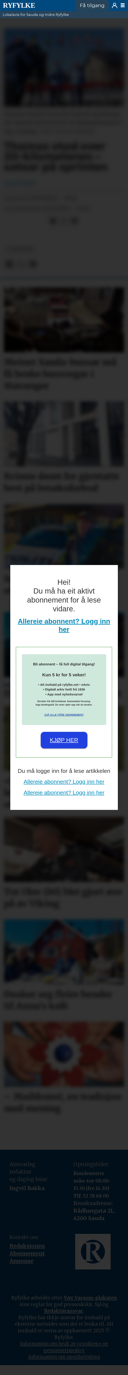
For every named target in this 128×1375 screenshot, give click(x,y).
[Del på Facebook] (53, 221)
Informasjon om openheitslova (64, 1357)
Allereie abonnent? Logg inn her (64, 781)
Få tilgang (92, 5)
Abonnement (27, 1253)
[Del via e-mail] (74, 221)
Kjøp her (64, 740)
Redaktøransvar (63, 1311)
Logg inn (114, 5)
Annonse (21, 1260)
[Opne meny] (122, 5)
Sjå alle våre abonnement (64, 714)
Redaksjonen (27, 1245)
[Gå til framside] (19, 5)
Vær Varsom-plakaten (90, 1298)
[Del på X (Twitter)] (64, 221)
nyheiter (20, 249)
